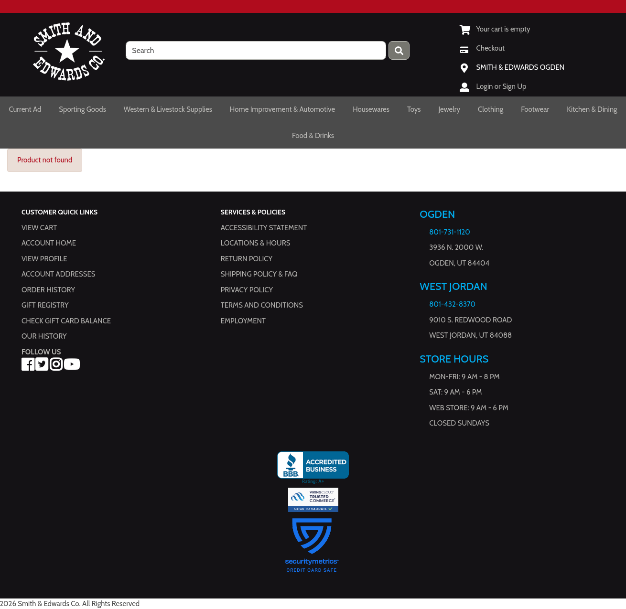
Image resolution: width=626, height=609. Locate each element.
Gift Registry (45, 305)
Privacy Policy (247, 290)
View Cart (39, 228)
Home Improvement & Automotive (282, 109)
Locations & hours (256, 243)
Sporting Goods (82, 109)
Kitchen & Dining (592, 109)
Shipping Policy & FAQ (259, 274)
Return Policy (246, 259)
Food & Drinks (313, 135)
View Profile (44, 259)
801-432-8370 (452, 304)
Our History (44, 336)
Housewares (371, 109)
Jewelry (450, 109)
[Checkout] (482, 48)
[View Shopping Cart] (495, 29)
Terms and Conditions (262, 305)
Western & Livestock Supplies (168, 109)
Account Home (49, 243)
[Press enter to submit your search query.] (399, 50)
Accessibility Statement (264, 228)
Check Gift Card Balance (66, 321)
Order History (48, 290)
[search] (256, 50)
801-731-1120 (449, 232)
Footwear (535, 109)
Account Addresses (58, 274)
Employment (243, 321)
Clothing (490, 109)
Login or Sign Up (501, 86)
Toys (414, 109)
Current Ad (25, 109)
